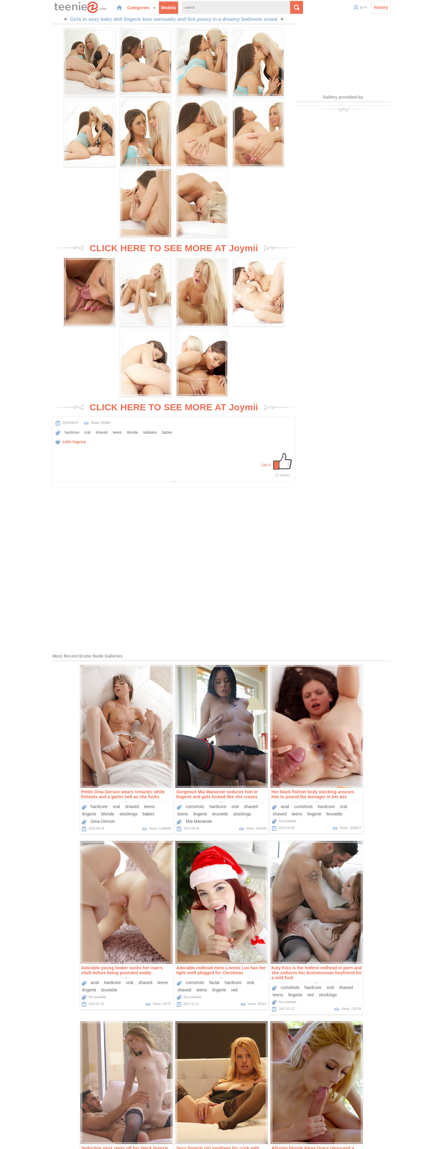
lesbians (126, 368)
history (405, 7)
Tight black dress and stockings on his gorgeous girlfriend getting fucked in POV (266, 980)
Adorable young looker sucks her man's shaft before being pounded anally (360, 624)
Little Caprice (50, 378)
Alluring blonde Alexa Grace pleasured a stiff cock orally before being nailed (75, 980)
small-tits (287, 819)
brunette (172, 643)
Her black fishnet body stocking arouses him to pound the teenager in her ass (265, 624)
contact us (271, 1141)
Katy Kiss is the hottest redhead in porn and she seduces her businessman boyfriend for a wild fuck (174, 802)
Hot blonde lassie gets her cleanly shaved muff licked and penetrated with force (171, 980)
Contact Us (263, 1113)
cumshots (147, 636)
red (92, 819)
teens (93, 368)
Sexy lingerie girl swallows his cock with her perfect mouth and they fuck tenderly (361, 800)
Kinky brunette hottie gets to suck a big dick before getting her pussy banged (359, 980)
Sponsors (239, 1113)
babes (143, 368)
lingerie (42, 643)
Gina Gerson (55, 651)
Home (176, 1113)
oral (63, 368)
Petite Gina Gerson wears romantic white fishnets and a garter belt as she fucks (75, 624)
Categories (119, 7)
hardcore (48, 368)
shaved (78, 368)
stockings (81, 643)
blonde (108, 368)
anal (237, 636)
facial (71, 812)
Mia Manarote (151, 651)
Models (146, 7)
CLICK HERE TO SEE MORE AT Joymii (174, 180)
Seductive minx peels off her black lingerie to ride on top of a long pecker (267, 800)
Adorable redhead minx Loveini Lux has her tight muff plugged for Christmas (78, 800)
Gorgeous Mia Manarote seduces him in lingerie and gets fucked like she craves (169, 624)
